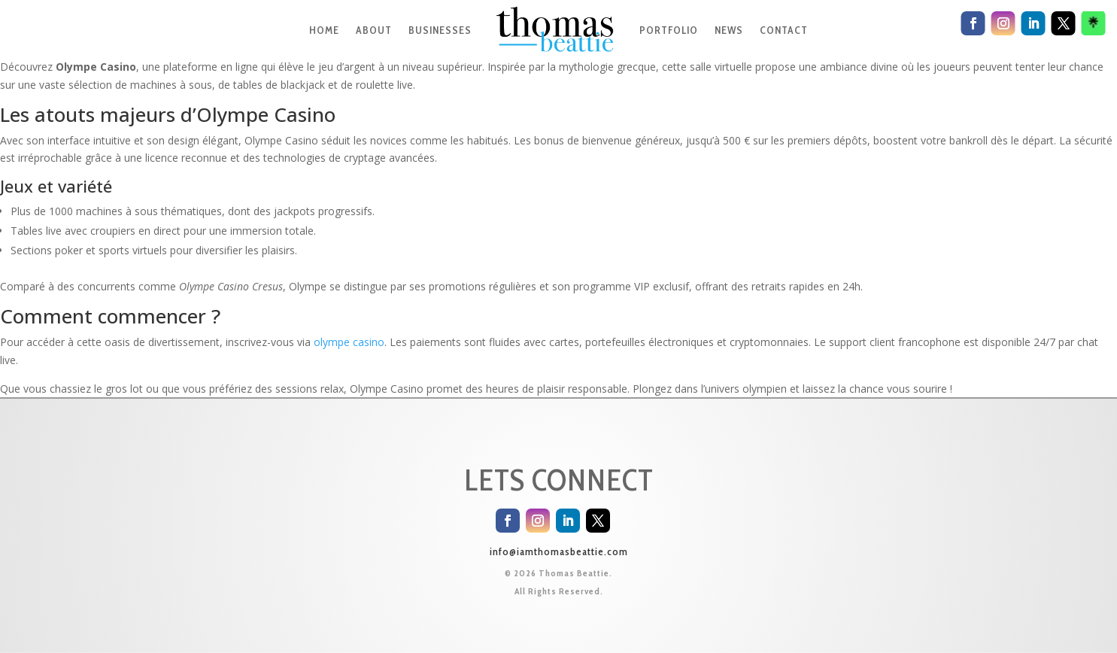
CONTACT (784, 30)
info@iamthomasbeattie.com (559, 551)
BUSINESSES (440, 30)
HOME (324, 30)
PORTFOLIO (668, 30)
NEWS (729, 30)
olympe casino (349, 342)
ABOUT (374, 30)
